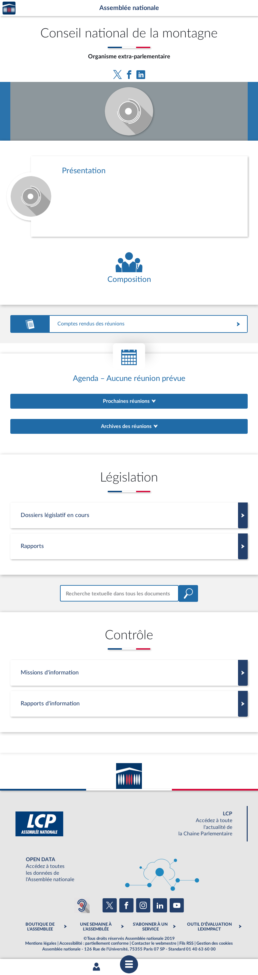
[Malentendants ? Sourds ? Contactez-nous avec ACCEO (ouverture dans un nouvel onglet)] (82, 905)
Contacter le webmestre (154, 943)
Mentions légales (40, 943)
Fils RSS (186, 943)
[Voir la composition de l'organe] (129, 268)
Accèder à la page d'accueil (9, 8)
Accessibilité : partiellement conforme (94, 943)
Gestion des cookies (214, 943)
